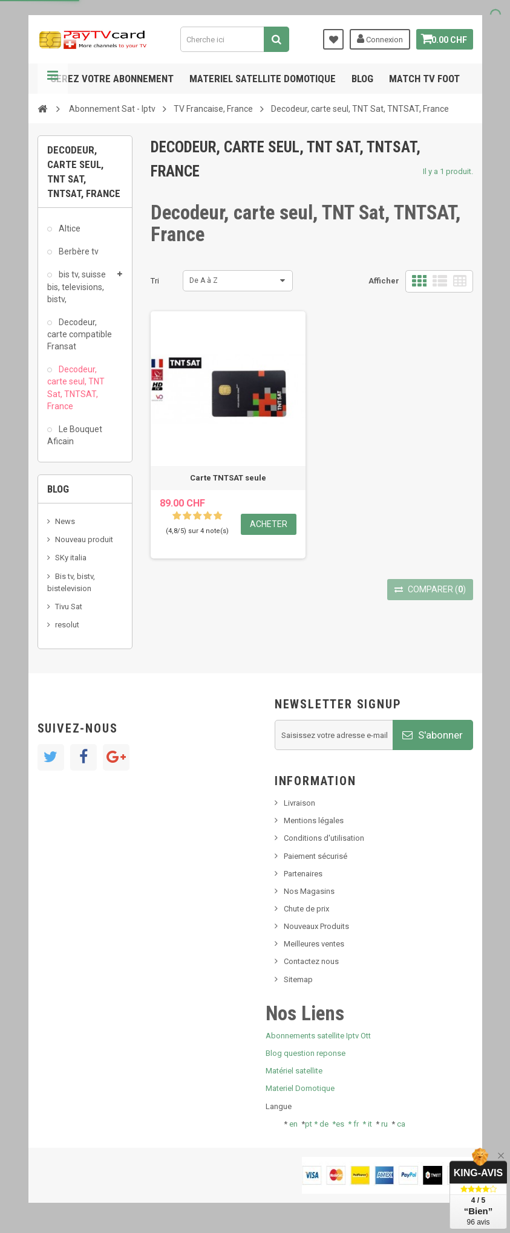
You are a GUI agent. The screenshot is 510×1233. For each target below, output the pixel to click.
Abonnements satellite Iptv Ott (318, 1035)
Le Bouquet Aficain (74, 435)
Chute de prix (306, 908)
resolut (67, 624)
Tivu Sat (68, 606)
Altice (68, 228)
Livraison (299, 802)
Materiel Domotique (300, 1088)
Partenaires (303, 873)
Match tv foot (424, 79)
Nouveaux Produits (316, 926)
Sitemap (298, 979)
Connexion (374, 38)
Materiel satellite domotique (262, 79)
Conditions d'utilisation (324, 838)
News (65, 521)
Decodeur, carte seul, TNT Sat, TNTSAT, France (76, 387)
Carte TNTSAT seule (228, 477)
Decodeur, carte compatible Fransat (79, 334)
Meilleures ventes (314, 943)
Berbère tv (78, 251)
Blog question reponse (305, 1053)
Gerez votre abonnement (112, 79)
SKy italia (71, 557)
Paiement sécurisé (315, 856)
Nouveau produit (84, 539)
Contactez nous (311, 961)
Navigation (53, 78)
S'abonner (432, 735)
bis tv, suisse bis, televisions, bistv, (76, 286)
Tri (155, 280)
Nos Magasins (309, 891)
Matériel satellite (294, 1070)
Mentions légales (314, 820)
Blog (362, 79)
